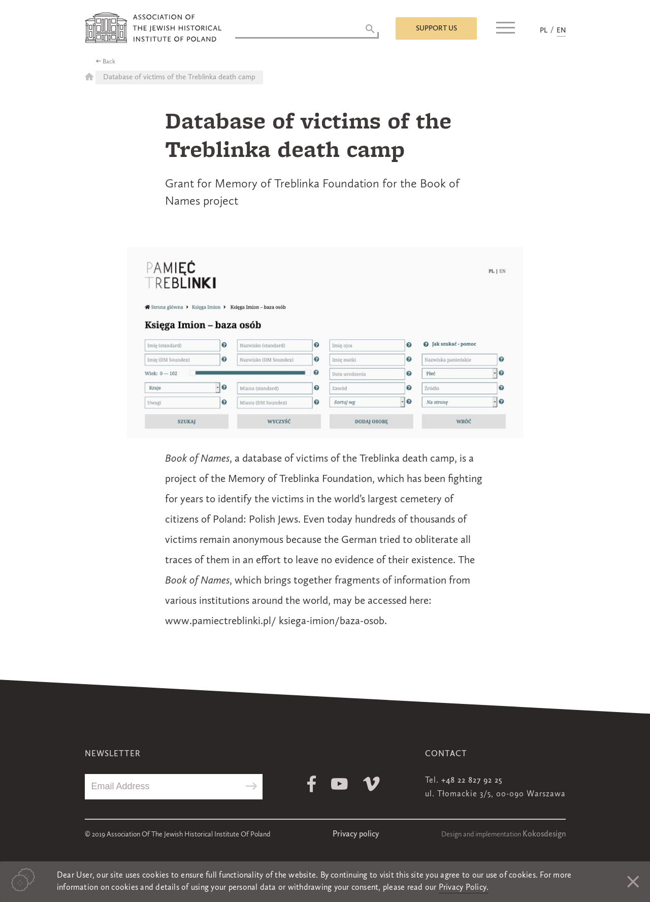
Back (109, 62)
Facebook (311, 784)
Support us (436, 28)
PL (543, 30)
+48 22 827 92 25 (471, 781)
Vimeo (371, 784)
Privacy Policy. (464, 888)
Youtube (339, 784)
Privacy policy (356, 834)
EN (561, 30)
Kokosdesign (544, 834)
